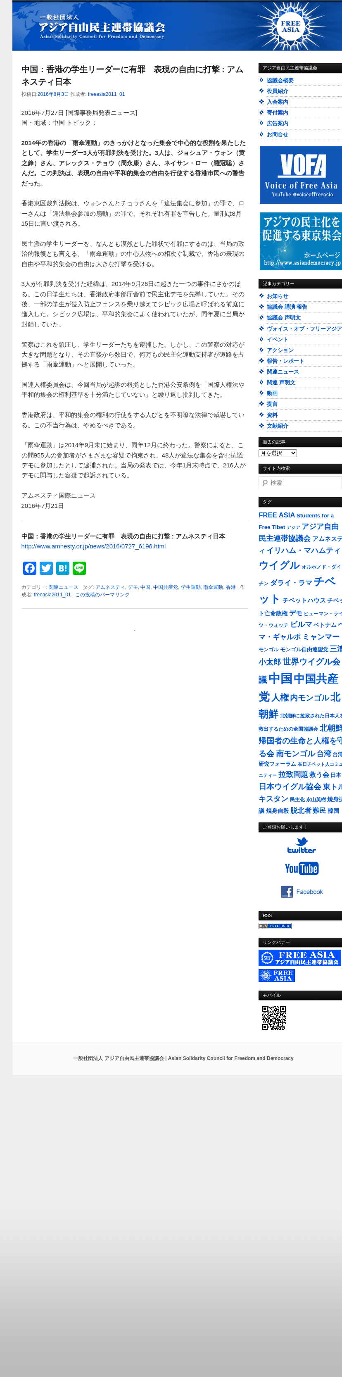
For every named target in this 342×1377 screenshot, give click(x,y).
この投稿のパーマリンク (102, 595)
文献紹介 (277, 426)
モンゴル (268, 650)
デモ (133, 587)
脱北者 (300, 811)
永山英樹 (316, 800)
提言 (272, 404)
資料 (272, 415)
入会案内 (277, 102)
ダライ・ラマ (291, 583)
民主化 (297, 799)
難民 (319, 810)
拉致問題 (293, 774)
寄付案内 (277, 113)
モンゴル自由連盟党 (304, 650)
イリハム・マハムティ (303, 550)
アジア (293, 527)
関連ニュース (63, 587)
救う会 (319, 774)
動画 (272, 393)
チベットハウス (304, 600)
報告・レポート (285, 361)
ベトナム (325, 625)
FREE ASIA (277, 515)
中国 (145, 587)
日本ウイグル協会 (290, 786)
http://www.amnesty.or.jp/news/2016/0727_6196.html (93, 546)
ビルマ (301, 624)
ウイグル (279, 565)
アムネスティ (110, 587)
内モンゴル (309, 697)
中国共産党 (165, 587)
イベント (277, 339)
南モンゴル (295, 753)
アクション (280, 350)
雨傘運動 (213, 587)
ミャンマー (321, 636)
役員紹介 (277, 91)
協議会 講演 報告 (287, 307)
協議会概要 (280, 80)
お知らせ (277, 296)
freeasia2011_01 (106, 94)
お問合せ (277, 134)
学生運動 (191, 587)
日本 (335, 775)
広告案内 (277, 123)
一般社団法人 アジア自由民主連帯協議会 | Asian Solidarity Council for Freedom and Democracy (183, 1058)
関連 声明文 (281, 382)
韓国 (333, 811)
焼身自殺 (277, 811)
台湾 (323, 754)
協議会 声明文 (284, 317)
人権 (280, 697)
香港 (231, 587)
